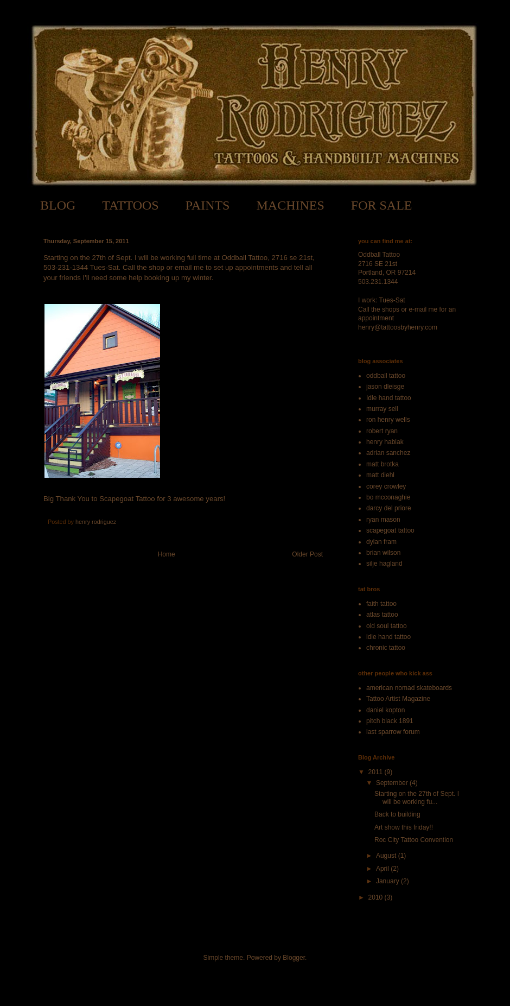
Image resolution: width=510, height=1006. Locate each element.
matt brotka (382, 464)
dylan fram (381, 542)
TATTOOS (130, 205)
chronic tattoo (385, 647)
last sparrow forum (393, 732)
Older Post (307, 554)
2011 (376, 772)
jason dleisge (385, 386)
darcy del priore (388, 508)
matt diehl (380, 475)
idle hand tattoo (388, 637)
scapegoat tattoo (390, 530)
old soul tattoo (386, 626)
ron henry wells (388, 419)
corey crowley (386, 486)
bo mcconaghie (388, 497)
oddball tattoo (385, 375)
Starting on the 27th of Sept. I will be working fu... (416, 797)
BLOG (57, 205)
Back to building (397, 814)
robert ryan (382, 431)
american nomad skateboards (409, 688)
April (383, 868)
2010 (376, 897)
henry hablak (385, 442)
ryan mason (383, 519)
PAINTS (208, 205)
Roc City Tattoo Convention (413, 840)
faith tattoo (381, 604)
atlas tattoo (382, 614)
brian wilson (383, 552)
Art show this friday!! (403, 827)
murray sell (382, 409)
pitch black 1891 (389, 721)
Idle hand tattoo (388, 398)
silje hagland (384, 563)
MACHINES (290, 205)
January (388, 881)
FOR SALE (381, 205)
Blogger (294, 957)
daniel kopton (385, 710)
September (393, 783)
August (387, 855)
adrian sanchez (388, 453)
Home (166, 554)
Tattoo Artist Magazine (398, 699)
